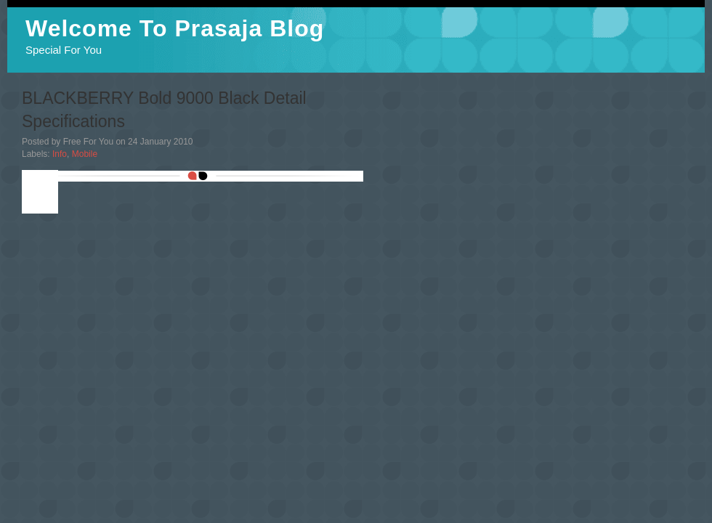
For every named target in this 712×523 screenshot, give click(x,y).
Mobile (84, 154)
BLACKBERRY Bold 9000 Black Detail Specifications (164, 110)
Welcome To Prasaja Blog (174, 28)
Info (59, 154)
